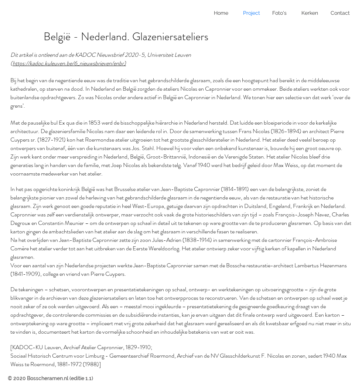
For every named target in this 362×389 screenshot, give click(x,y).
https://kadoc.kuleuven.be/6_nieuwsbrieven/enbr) (69, 63)
